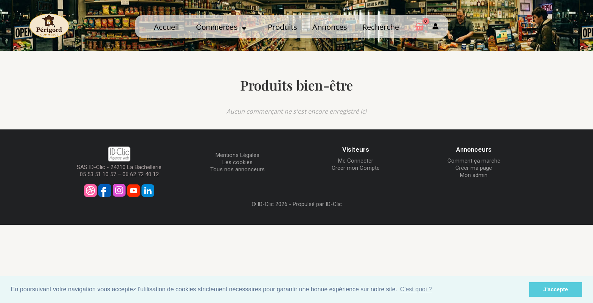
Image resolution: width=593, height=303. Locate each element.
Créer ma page (473, 168)
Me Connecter (355, 160)
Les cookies (237, 162)
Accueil (166, 27)
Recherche (380, 27)
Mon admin (473, 175)
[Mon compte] (435, 26)
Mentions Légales (237, 155)
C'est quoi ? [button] (416, 289)
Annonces (329, 27)
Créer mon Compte (356, 168)
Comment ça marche (473, 160)
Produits (282, 27)
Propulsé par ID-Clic (317, 204)
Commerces (221, 27)
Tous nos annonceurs (237, 169)
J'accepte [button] (555, 289)
